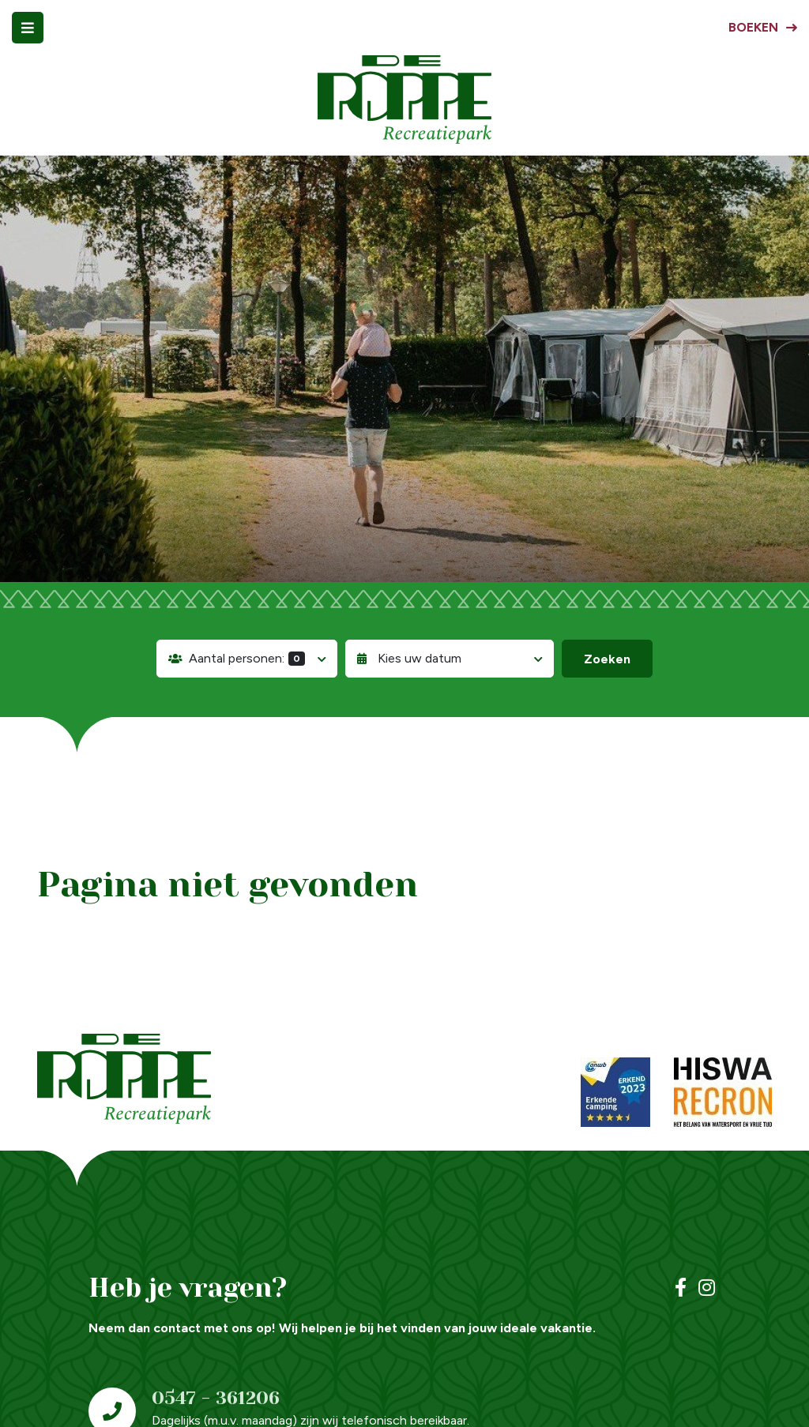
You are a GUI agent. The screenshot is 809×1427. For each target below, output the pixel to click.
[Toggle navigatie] (27, 27)
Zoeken (607, 659)
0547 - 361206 (216, 1398)
